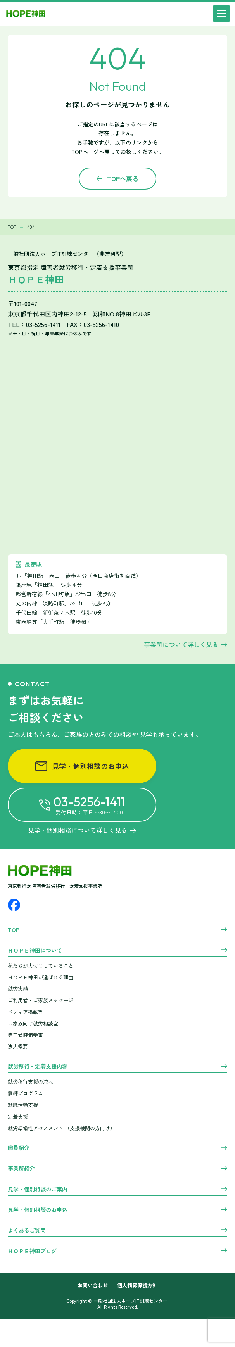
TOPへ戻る (122, 178)
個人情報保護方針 (137, 1285)
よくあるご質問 (27, 1230)
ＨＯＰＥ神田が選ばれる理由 (40, 977)
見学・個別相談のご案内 (37, 1189)
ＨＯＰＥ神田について (35, 950)
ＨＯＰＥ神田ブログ (32, 1251)
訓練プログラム (25, 1093)
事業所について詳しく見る (181, 644)
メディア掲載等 (25, 1011)
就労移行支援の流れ (30, 1081)
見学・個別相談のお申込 (82, 766)
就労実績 (18, 988)
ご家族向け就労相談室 (33, 1023)
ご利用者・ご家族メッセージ (40, 1000)
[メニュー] (221, 13)
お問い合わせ (93, 1285)
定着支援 (18, 1116)
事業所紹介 (21, 1168)
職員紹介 (18, 1148)
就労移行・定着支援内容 (37, 1066)
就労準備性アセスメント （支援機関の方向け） (61, 1128)
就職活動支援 (23, 1104)
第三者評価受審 (25, 1035)
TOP (13, 930)
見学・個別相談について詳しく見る (82, 830)
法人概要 (18, 1046)
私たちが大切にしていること (40, 965)
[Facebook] (14, 905)
